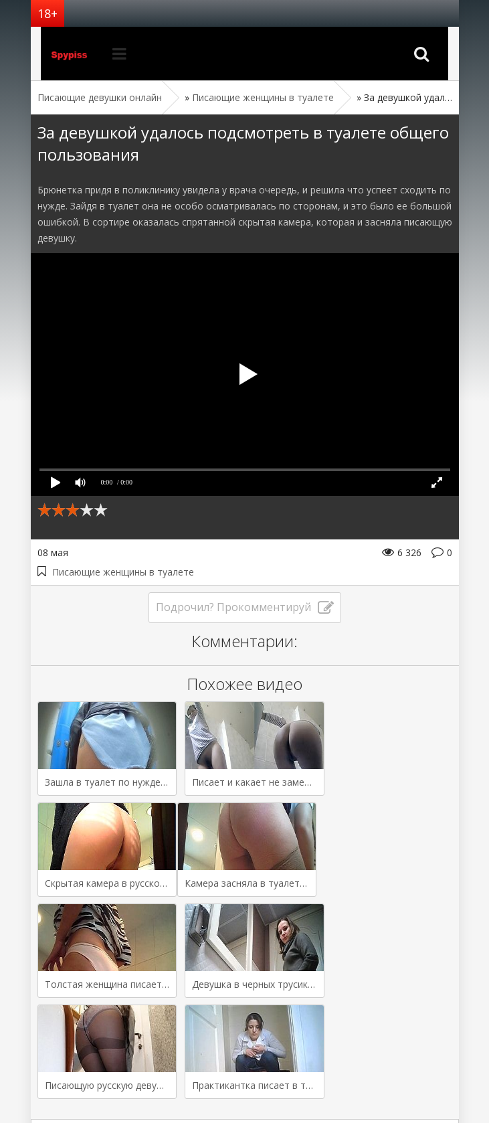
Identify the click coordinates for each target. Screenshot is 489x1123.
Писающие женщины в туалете (123, 572)
